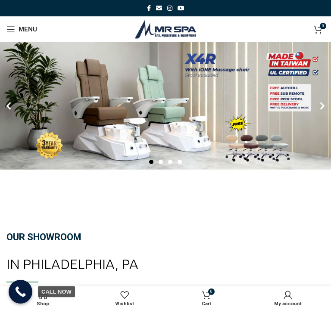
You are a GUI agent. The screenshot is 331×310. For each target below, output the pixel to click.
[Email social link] (159, 8)
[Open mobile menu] (21, 29)
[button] (8, 106)
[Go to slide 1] (151, 162)
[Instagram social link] (170, 8)
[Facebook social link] (148, 8)
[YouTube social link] (181, 8)
